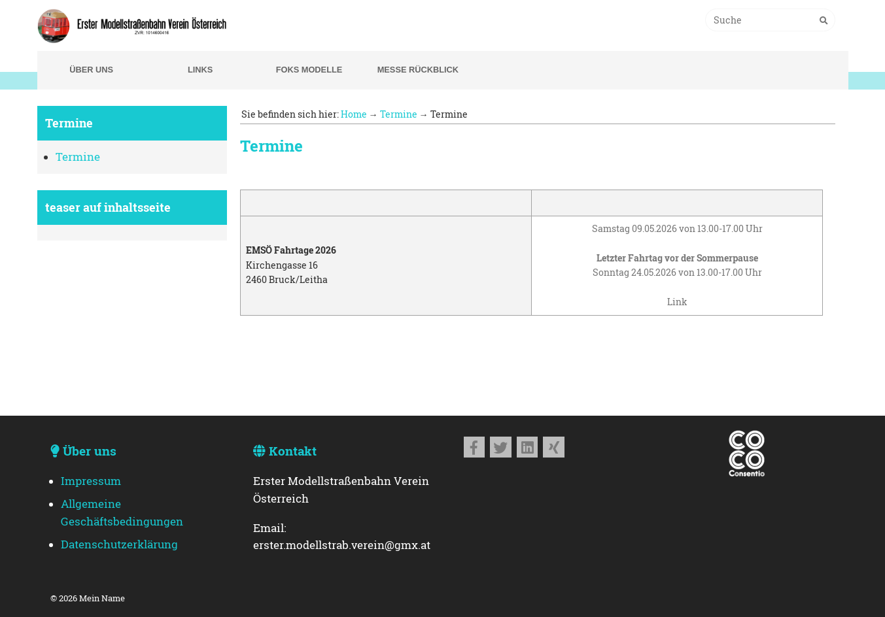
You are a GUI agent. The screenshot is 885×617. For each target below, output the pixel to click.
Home (354, 114)
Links (200, 70)
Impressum (91, 481)
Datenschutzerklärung (119, 544)
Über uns (91, 70)
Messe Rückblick (418, 70)
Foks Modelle (309, 70)
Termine (78, 157)
